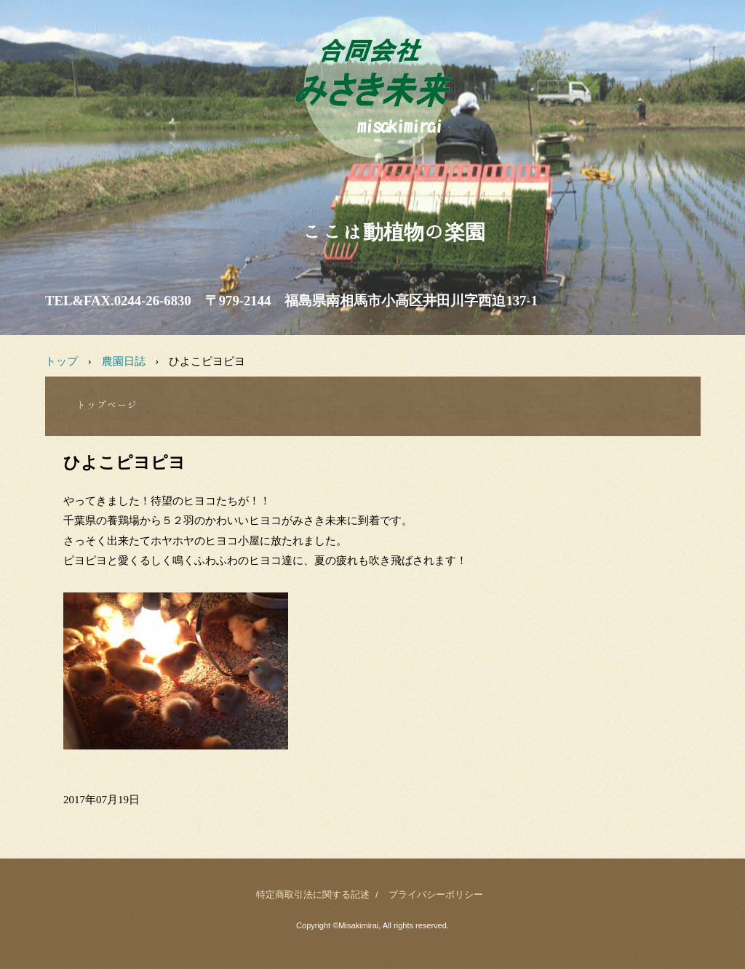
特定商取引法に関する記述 (313, 894)
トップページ (107, 405)
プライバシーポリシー (436, 894)
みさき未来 (372, 174)
